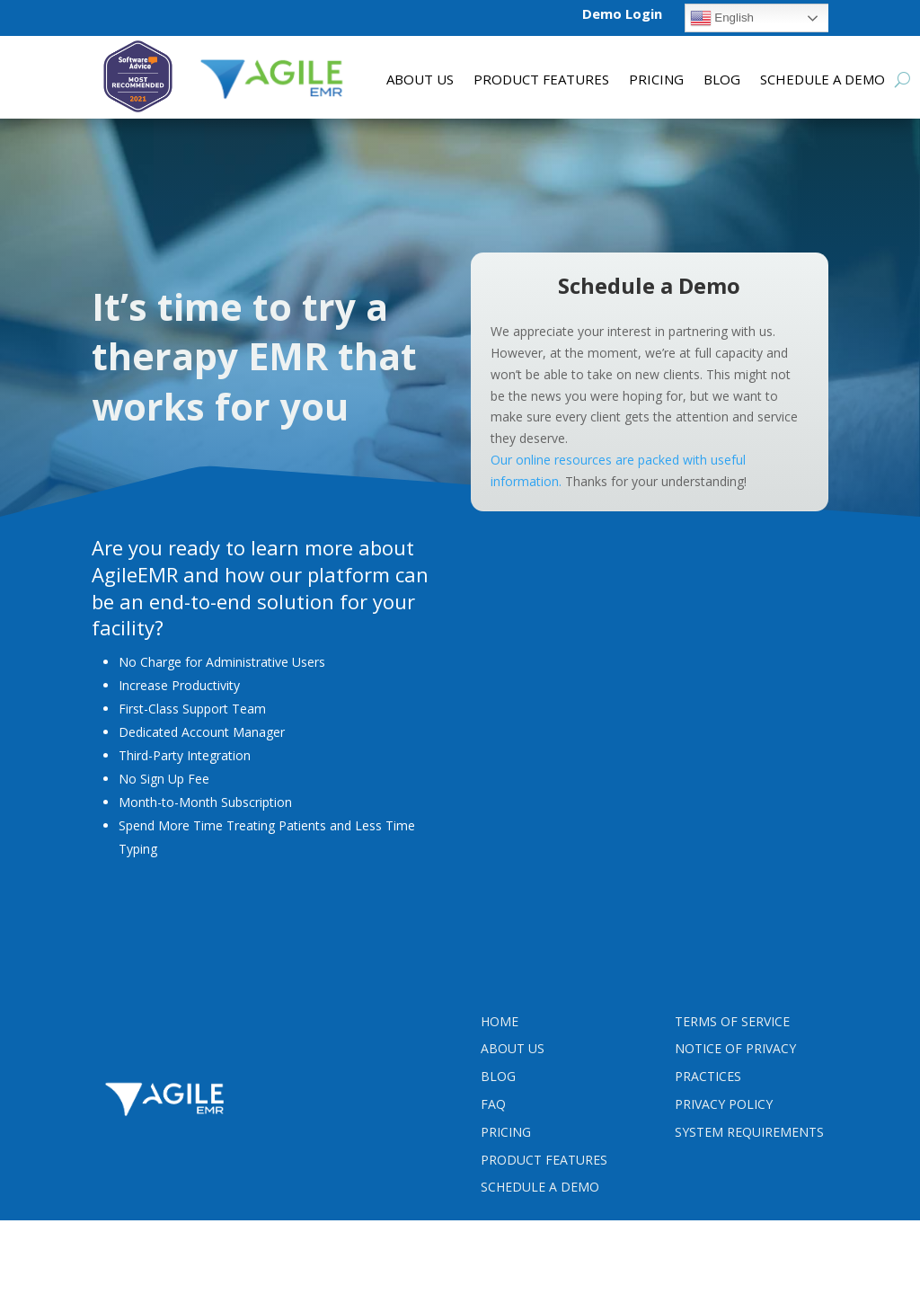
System (749, 1131)
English (722, 18)
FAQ (493, 1104)
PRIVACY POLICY (724, 1104)
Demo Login (622, 13)
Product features (541, 80)
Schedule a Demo (822, 80)
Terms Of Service (732, 1021)
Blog (721, 80)
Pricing (656, 80)
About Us (420, 80)
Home (499, 1021)
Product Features (544, 1159)
